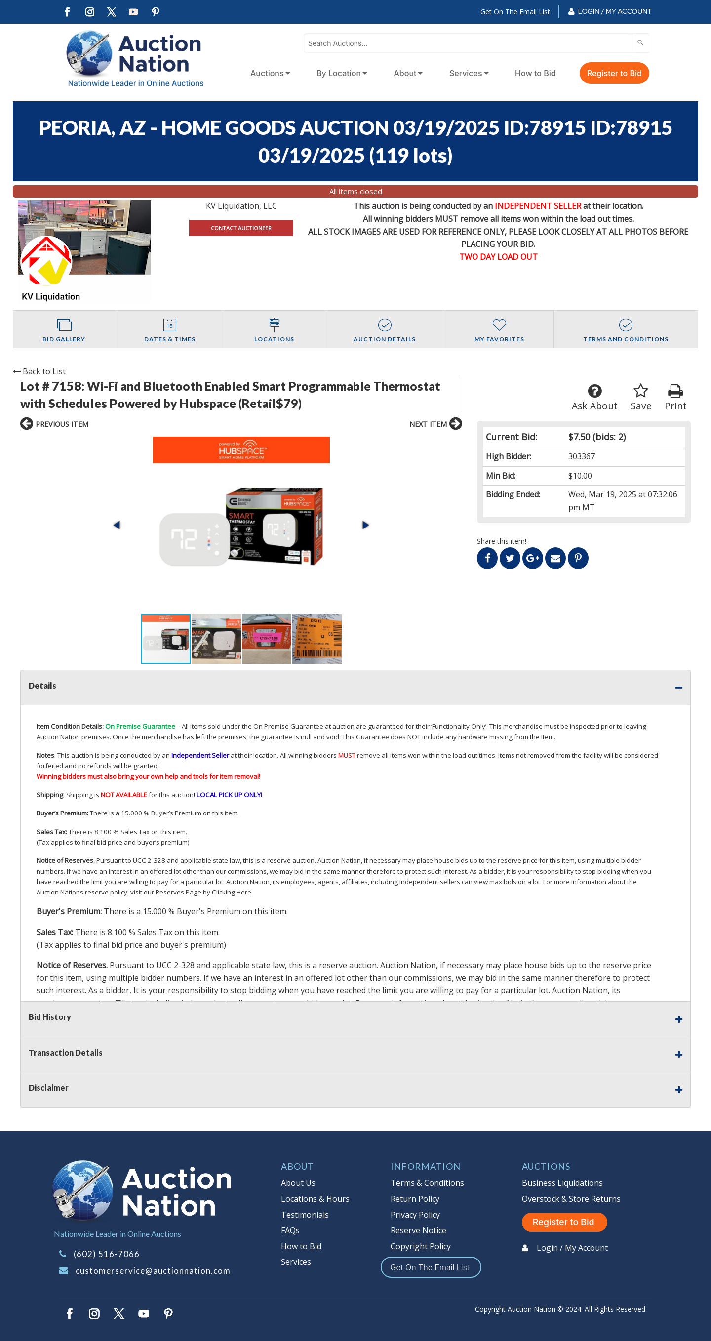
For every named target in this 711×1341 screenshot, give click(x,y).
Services (465, 73)
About (405, 73)
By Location (338, 73)
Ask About (595, 397)
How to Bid (535, 73)
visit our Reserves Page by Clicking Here (190, 892)
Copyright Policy (421, 1246)
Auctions (267, 73)
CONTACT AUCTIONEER (241, 228)
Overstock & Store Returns (571, 1198)
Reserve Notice (418, 1230)
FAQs (290, 1230)
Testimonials (305, 1214)
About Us (298, 1183)
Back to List (39, 371)
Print (676, 397)
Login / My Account (615, 11)
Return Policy (415, 1198)
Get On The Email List (515, 11)
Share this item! (501, 541)
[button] (117, 525)
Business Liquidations (562, 1183)
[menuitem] (268, 73)
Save (641, 397)
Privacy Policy (415, 1214)
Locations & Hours (315, 1198)
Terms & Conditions (427, 1183)
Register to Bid (614, 73)
